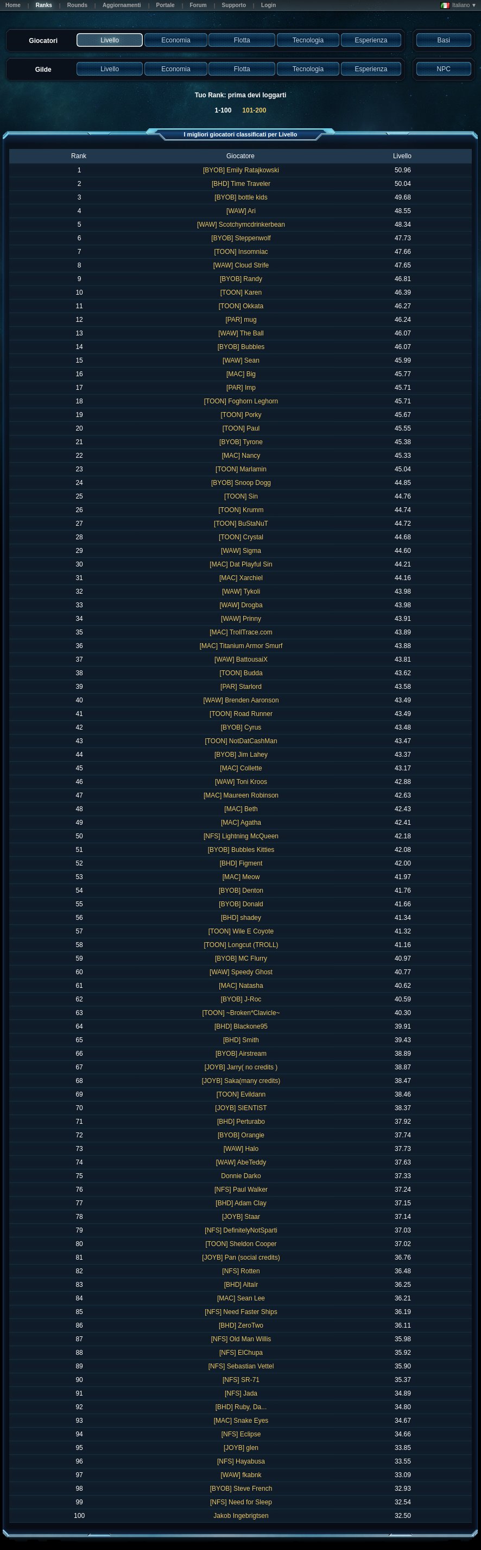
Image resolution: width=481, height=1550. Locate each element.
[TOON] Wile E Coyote (241, 931)
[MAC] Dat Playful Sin (241, 564)
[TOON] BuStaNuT (241, 523)
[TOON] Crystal (241, 537)
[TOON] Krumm (240, 510)
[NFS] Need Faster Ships (241, 1312)
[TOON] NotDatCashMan (241, 741)
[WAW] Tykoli (241, 591)
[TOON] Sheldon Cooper (240, 1244)
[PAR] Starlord (241, 686)
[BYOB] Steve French (241, 1488)
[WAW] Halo (241, 1149)
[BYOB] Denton (241, 890)
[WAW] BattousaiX (241, 659)
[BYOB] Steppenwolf (240, 238)
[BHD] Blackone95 (241, 1026)
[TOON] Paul (241, 428)
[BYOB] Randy (241, 279)
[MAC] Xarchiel (241, 578)
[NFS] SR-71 (241, 1380)
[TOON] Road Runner (241, 714)
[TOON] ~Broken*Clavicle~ (241, 1013)
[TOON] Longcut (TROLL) (241, 945)
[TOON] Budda (240, 673)
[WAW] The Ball (241, 333)
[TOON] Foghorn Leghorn (241, 401)
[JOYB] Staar (241, 1217)
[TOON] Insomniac (241, 252)
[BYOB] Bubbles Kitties (241, 850)
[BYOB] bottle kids (240, 197)
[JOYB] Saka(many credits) (241, 1081)
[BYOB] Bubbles (241, 347)
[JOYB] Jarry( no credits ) (241, 1067)
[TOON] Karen (241, 292)
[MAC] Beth (240, 809)
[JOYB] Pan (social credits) (241, 1257)
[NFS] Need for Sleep (241, 1502)
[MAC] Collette (241, 768)
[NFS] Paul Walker (241, 1189)
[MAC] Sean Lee (241, 1298)
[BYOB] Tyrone (241, 442)
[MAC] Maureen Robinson (241, 795)
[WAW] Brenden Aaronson (241, 700)
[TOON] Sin (241, 496)
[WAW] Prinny (241, 619)
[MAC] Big (241, 374)
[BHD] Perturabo (241, 1121)
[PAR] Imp (241, 387)
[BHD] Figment (241, 863)
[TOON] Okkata (241, 306)
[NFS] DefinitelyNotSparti (241, 1230)
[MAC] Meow (241, 877)
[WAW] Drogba (240, 605)
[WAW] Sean (241, 360)
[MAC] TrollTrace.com (241, 632)
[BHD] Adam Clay (241, 1203)
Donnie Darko (241, 1176)
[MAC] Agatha (241, 822)
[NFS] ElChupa (241, 1352)
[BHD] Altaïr (241, 1284)
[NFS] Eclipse (241, 1434)
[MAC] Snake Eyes (241, 1420)
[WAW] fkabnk (240, 1475)
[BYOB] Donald (241, 904)
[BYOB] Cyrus (241, 727)
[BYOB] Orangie (241, 1135)
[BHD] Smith (241, 1040)
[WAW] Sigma (241, 551)
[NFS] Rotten (241, 1271)
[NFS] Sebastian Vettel (241, 1366)
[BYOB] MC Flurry (241, 958)
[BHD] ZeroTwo (241, 1325)
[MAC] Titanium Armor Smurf (241, 646)
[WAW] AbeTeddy (241, 1162)
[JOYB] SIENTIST (241, 1108)
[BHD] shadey (241, 918)
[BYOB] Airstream (241, 1053)
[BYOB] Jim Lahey (241, 754)
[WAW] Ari (241, 211)
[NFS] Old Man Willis (241, 1339)
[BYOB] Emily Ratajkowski (241, 170)
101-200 (254, 110)
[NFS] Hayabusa (241, 1461)
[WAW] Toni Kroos (241, 782)
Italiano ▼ (458, 5)
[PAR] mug (240, 319)
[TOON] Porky (240, 415)
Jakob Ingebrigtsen (240, 1516)
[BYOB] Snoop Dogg (241, 483)
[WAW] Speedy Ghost (241, 972)
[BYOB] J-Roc (241, 999)
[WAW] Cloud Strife (241, 265)
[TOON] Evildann (241, 1094)
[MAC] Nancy (241, 455)
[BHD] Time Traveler (241, 184)
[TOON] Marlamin (241, 469)
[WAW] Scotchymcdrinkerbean (241, 224)
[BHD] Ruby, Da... (241, 1407)
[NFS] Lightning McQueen (241, 836)
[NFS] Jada (241, 1393)
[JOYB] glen (241, 1448)
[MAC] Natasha (241, 985)
